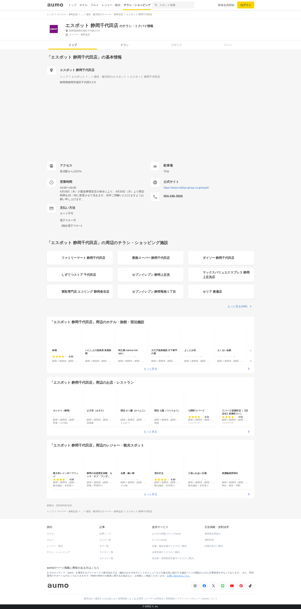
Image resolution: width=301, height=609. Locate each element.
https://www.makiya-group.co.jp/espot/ (186, 187)
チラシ (125, 44)
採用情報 (122, 598)
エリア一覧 (105, 540)
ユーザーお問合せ (154, 598)
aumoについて (209, 598)
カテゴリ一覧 (106, 558)
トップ (72, 5)
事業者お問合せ (213, 534)
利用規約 (170, 598)
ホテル (83, 5)
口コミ (228, 44)
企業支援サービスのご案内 (166, 552)
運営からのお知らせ (105, 598)
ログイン (245, 5)
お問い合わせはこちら (178, 575)
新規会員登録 (226, 5)
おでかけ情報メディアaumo (166, 534)
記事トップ (105, 534)
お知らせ (176, 44)
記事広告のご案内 (214, 546)
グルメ (95, 5)
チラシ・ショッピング (137, 5)
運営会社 (88, 598)
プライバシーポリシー (188, 598)
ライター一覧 (106, 552)
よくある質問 (136, 598)
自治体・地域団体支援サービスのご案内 (173, 558)
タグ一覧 (104, 546)
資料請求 (209, 540)
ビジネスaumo (159, 540)
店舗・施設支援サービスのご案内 (169, 546)
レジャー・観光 (111, 5)
